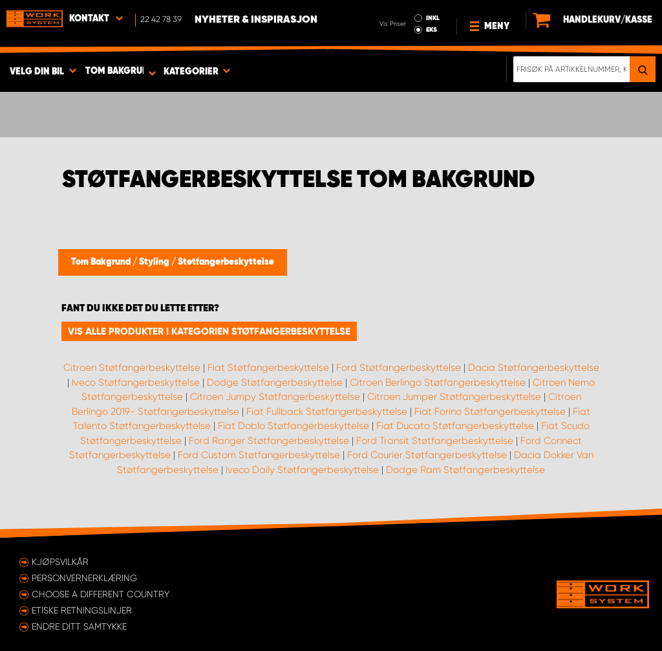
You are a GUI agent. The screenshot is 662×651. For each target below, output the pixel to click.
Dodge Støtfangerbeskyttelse (275, 382)
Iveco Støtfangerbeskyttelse (136, 382)
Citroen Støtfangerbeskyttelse (131, 367)
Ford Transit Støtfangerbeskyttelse (434, 441)
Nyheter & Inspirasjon (256, 20)
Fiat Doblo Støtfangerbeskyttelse (293, 426)
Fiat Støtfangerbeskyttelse (268, 367)
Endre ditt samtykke (79, 626)
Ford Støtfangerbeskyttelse (398, 367)
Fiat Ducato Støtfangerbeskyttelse (455, 426)
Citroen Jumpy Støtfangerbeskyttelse (275, 397)
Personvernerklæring (84, 578)
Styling (155, 262)
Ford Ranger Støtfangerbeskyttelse (269, 441)
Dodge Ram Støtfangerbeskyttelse (465, 470)
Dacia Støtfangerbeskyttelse (533, 367)
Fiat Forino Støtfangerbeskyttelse (490, 411)
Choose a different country (100, 594)
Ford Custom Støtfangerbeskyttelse (259, 455)
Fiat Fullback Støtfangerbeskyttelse (326, 411)
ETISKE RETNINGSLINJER (82, 610)
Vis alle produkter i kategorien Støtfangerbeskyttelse (209, 331)
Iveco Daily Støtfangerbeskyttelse (302, 470)
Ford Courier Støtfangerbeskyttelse (427, 455)
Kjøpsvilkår (60, 562)
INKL (433, 18)
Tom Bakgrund (102, 262)
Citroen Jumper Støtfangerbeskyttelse (454, 397)
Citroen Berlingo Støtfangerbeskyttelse (438, 382)
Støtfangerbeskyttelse (226, 262)
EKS (431, 30)
